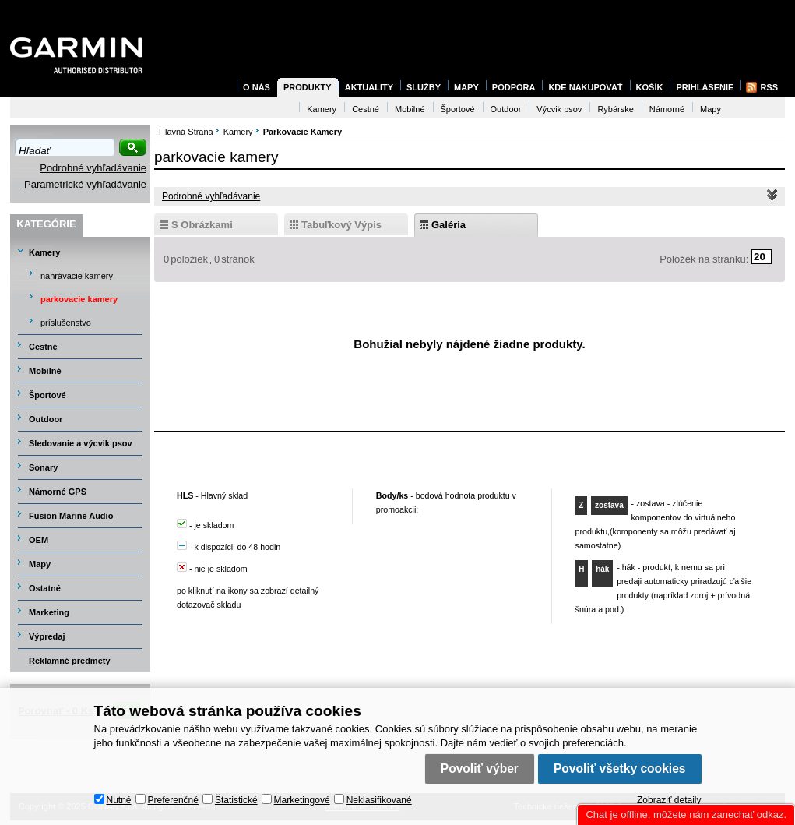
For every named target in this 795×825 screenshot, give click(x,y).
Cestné (43, 346)
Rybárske (615, 109)
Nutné (119, 800)
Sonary (43, 467)
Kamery (44, 252)
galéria (448, 225)
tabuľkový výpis (341, 225)
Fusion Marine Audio (71, 515)
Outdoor (45, 419)
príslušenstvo (65, 322)
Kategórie (46, 224)
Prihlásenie (704, 87)
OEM (38, 540)
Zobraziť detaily (669, 800)
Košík (649, 87)
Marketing (49, 612)
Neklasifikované (379, 800)
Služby (423, 87)
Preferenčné (173, 800)
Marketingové (302, 800)
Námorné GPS (57, 491)
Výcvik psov (559, 109)
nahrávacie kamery (76, 275)
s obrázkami (202, 225)
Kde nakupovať (585, 87)
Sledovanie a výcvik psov (80, 443)
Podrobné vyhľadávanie (93, 168)
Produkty (307, 87)
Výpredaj (47, 636)
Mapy (40, 564)
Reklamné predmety (70, 660)
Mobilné (45, 370)
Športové (47, 395)
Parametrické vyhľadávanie (85, 184)
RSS (769, 87)
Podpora (514, 87)
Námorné (666, 109)
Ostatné (45, 588)
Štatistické (236, 800)
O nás (256, 87)
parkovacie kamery (79, 299)
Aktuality (369, 87)
